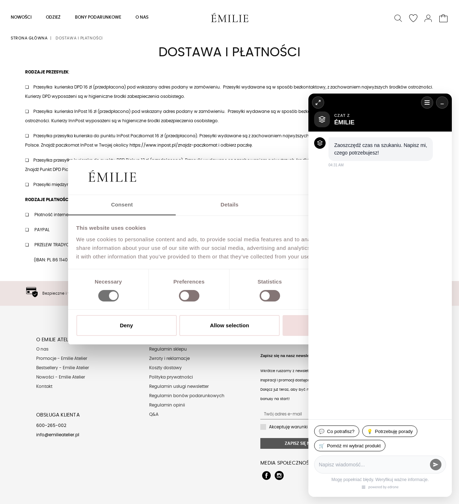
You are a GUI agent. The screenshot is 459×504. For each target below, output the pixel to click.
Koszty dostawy (165, 368)
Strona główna (29, 38)
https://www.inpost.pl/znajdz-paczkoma (172, 145)
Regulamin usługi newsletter (179, 386)
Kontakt (44, 386)
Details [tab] (229, 204)
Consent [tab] (122, 204)
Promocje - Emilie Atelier (61, 358)
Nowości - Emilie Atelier (60, 377)
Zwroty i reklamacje (169, 358)
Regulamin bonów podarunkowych (186, 396)
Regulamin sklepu (168, 349)
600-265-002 (51, 425)
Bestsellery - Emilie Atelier (62, 368)
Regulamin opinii (167, 405)
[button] (398, 17)
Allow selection (229, 325)
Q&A (153, 414)
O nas (42, 349)
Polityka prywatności (171, 377)
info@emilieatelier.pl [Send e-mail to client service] (57, 435)
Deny (126, 325)
